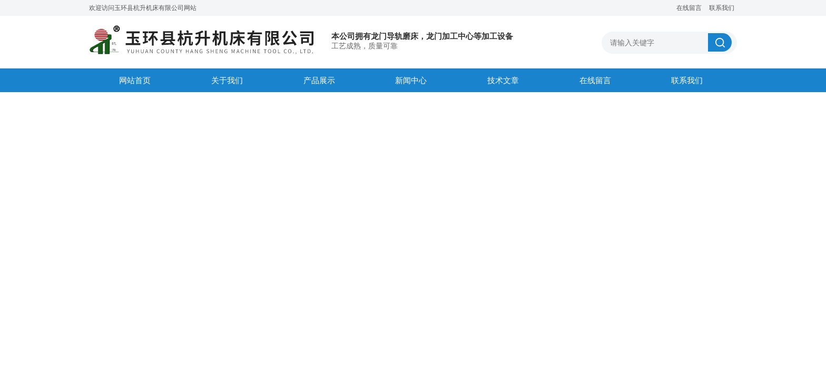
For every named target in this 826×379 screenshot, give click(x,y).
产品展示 (319, 80)
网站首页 (135, 80)
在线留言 (689, 8)
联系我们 (721, 8)
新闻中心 (411, 80)
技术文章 (503, 80)
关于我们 (227, 80)
